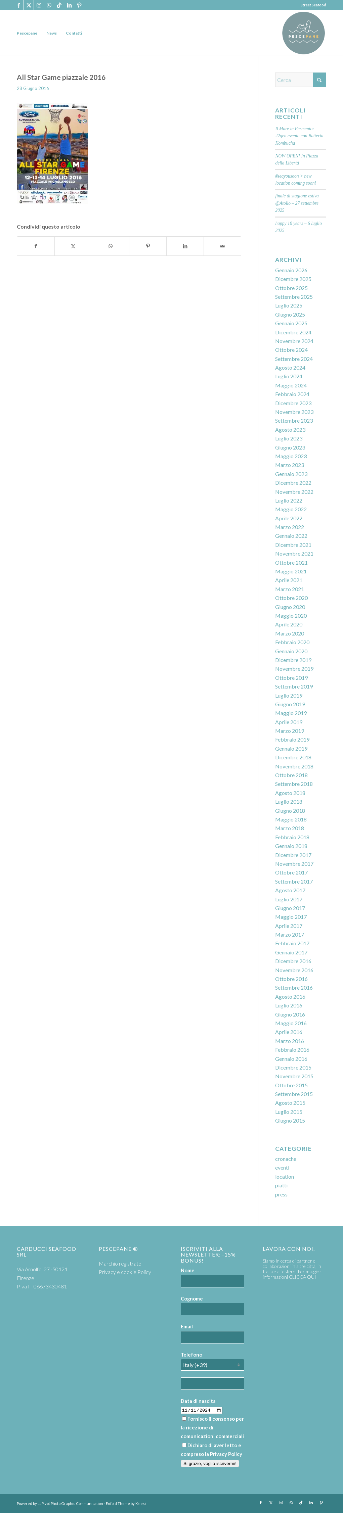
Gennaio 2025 (291, 323)
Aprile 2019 (288, 722)
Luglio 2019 (288, 695)
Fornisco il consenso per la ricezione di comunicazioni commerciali (212, 1427)
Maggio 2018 (291, 819)
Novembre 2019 (294, 668)
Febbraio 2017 (292, 943)
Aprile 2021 (288, 580)
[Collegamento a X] (29, 5)
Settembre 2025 (294, 296)
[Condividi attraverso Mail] (222, 246)
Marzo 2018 (289, 828)
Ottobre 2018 (291, 775)
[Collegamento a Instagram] (39, 5)
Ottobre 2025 (291, 288)
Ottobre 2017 (291, 872)
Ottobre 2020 (291, 598)
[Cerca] (300, 80)
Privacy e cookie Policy (125, 1272)
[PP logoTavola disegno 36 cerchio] (303, 33)
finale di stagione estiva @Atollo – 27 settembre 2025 (297, 203)
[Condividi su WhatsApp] (110, 246)
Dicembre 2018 (293, 757)
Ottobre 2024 (291, 349)
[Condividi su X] (73, 246)
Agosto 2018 (290, 793)
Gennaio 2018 (291, 846)
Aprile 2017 (288, 926)
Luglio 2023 (288, 438)
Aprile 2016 (288, 1032)
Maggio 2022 (291, 509)
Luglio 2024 (288, 376)
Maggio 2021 (291, 571)
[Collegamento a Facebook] (19, 5)
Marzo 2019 (289, 730)
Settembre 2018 (294, 784)
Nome (188, 1270)
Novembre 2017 (294, 863)
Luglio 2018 (288, 801)
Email (187, 1326)
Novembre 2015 (294, 1076)
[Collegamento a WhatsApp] (49, 5)
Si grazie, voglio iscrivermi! (210, 1463)
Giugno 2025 (290, 314)
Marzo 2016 (289, 1041)
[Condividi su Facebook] (35, 246)
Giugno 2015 (290, 1120)
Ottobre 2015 (291, 1085)
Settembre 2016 (294, 987)
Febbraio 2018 (292, 837)
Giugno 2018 (290, 810)
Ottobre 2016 (291, 979)
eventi (282, 1167)
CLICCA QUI (302, 1277)
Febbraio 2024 (292, 394)
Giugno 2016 (290, 1014)
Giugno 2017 (290, 908)
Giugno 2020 (290, 607)
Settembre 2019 (294, 686)
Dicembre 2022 (293, 482)
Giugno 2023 (290, 447)
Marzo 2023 (289, 465)
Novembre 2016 (294, 970)
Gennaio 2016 (291, 1058)
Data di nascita (198, 1401)
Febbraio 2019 (292, 739)
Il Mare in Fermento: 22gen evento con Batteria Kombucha (299, 136)
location (284, 1176)
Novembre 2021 (294, 553)
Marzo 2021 (289, 589)
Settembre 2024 (294, 359)
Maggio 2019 (291, 713)
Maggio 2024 (291, 385)
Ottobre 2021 (291, 562)
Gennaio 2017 (291, 952)
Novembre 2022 (294, 491)
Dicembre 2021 (293, 544)
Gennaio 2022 (291, 535)
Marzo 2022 (289, 527)
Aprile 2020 (288, 624)
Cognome (192, 1298)
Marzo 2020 (289, 633)
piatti (281, 1185)
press (281, 1194)
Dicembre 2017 (293, 855)
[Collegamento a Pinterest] (79, 5)
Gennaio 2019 (291, 748)
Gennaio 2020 (291, 651)
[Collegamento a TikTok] (59, 5)
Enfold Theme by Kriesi (126, 1503)
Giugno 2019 (290, 704)
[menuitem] (27, 33)
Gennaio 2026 (291, 270)
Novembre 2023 (294, 412)
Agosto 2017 (290, 890)
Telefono (191, 1355)
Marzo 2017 (289, 934)
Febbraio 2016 (292, 1049)
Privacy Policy (226, 1454)
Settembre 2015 (294, 1094)
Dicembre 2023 (293, 403)
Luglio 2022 (288, 500)
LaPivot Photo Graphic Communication (70, 1503)
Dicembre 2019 (293, 660)
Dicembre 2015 (293, 1067)
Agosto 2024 (290, 367)
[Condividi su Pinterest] (147, 246)
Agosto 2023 (290, 429)
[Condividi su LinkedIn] (185, 246)
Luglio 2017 (288, 899)
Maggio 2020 (291, 615)
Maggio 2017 (291, 916)
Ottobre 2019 (291, 677)
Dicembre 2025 (293, 279)
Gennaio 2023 (291, 474)
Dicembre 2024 (293, 332)
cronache (285, 1158)
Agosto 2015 (290, 1102)
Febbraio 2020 (292, 642)
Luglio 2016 (288, 1005)
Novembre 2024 (294, 341)
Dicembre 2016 (293, 961)
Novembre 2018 (294, 766)
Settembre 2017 (294, 881)
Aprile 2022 (288, 518)
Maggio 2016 (291, 1023)
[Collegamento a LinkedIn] (69, 5)
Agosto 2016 (290, 996)
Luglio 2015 (288, 1111)
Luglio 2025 (288, 305)
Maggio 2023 (291, 456)
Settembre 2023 (294, 420)
